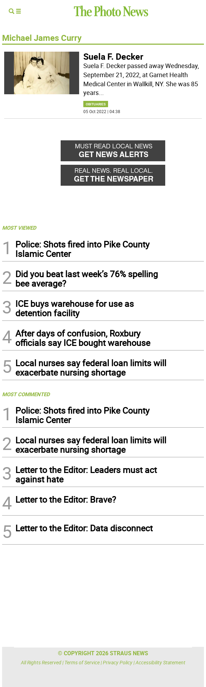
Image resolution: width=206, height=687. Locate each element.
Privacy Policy (117, 662)
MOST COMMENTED (26, 394)
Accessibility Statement (160, 662)
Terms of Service (82, 662)
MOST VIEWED (19, 227)
